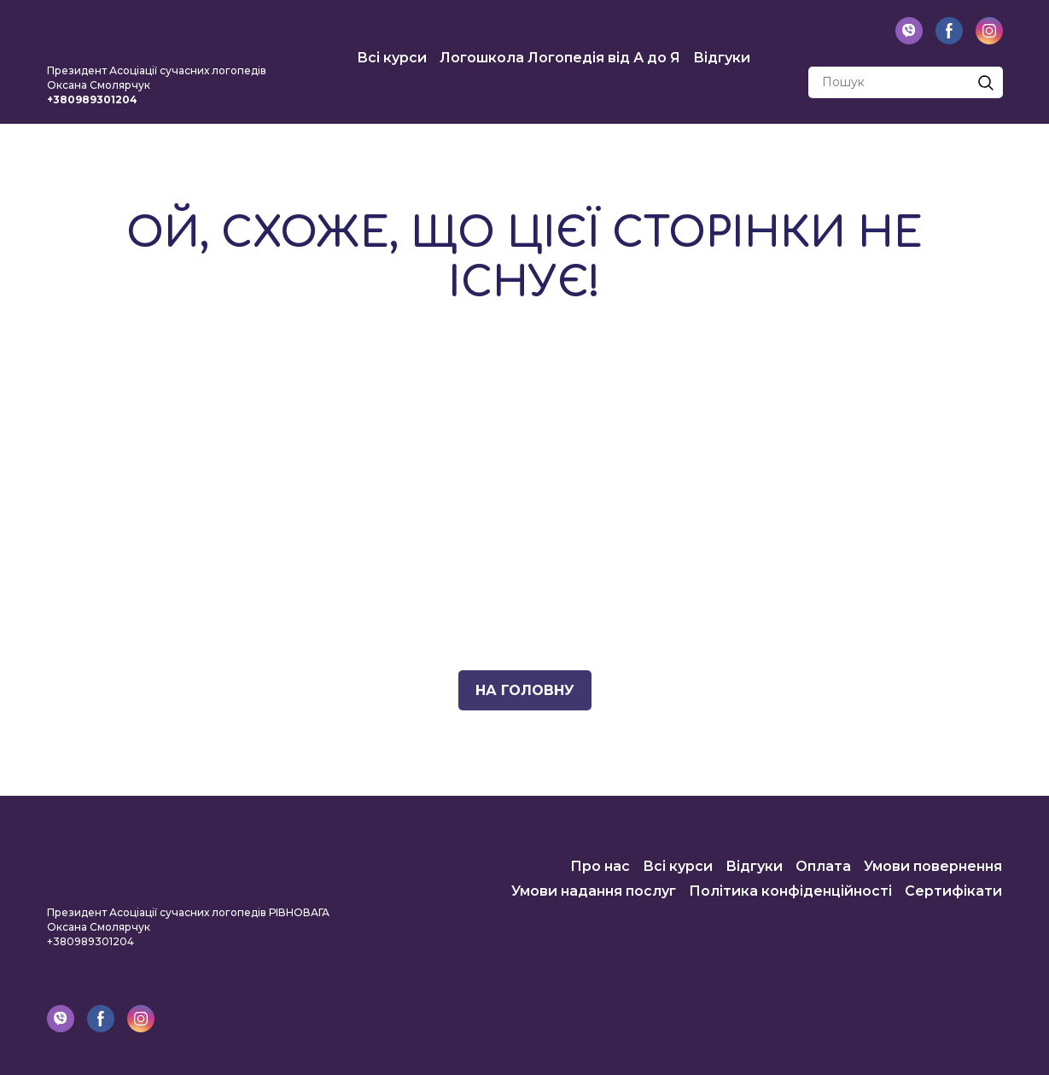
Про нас (600, 866)
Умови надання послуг (593, 891)
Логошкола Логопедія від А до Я (560, 58)
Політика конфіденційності (790, 891)
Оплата (823, 866)
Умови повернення (933, 866)
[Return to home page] (158, 34)
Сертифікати (953, 891)
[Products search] (905, 82)
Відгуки (721, 58)
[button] (909, 30)
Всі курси (392, 58)
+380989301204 (90, 941)
